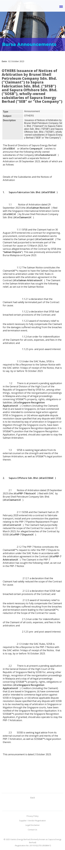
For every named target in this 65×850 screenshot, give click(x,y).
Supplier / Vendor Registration (32, 820)
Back (32, 797)
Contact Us (32, 829)
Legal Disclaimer (32, 825)
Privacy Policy (33, 816)
